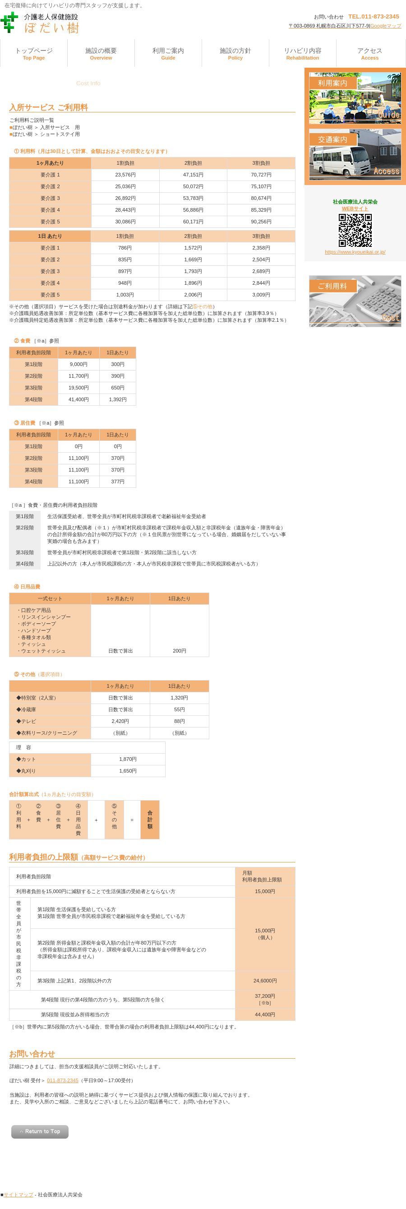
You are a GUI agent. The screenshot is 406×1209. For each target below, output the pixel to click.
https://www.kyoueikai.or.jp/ (355, 252)
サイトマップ (18, 1194)
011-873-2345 (62, 1080)
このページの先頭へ (40, 1132)
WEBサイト (355, 208)
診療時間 (355, 98)
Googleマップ (385, 25)
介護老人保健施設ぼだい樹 (90, 22)
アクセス (355, 155)
